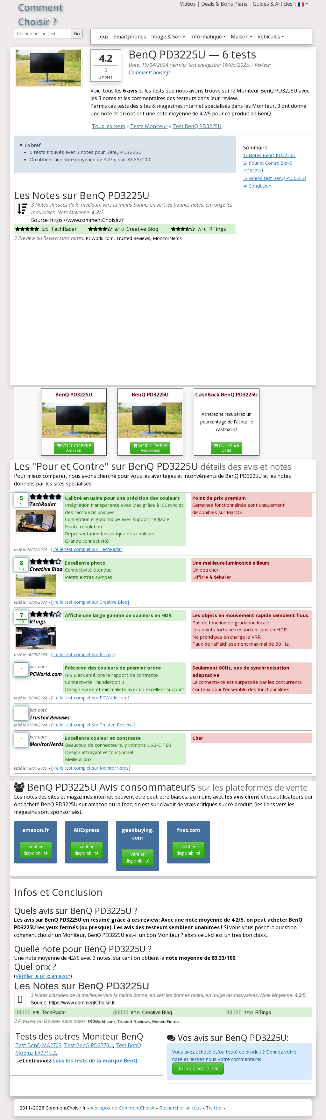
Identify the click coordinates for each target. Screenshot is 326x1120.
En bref (32, 145)
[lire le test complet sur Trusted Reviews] (93, 725)
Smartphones (130, 36)
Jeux (103, 36)
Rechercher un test (180, 1107)
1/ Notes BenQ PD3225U (269, 155)
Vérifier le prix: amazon (43, 975)
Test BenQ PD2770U (88, 1045)
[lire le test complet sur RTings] (83, 654)
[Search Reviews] (42, 33)
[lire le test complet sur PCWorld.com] (90, 698)
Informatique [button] (206, 36)
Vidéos (188, 3)
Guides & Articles (273, 3)
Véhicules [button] (269, 36)
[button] (303, 3)
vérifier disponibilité (36, 849)
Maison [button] (240, 36)
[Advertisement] (277, 284)
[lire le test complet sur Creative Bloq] (90, 602)
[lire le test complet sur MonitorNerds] (90, 768)
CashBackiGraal (226, 448)
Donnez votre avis (198, 1068)
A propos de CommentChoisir (122, 1107)
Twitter (214, 1107)
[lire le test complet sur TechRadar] (87, 549)
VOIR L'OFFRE (74, 448)
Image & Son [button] (166, 36)
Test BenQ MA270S (38, 1045)
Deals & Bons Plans (224, 3)
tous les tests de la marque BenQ (95, 1060)
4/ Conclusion (257, 186)
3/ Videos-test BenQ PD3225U (274, 178)
